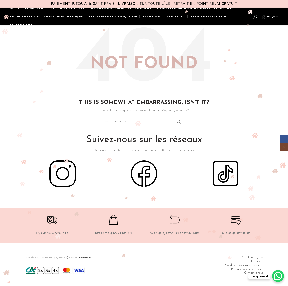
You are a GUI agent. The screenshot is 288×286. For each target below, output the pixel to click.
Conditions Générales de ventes (244, 265)
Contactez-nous (253, 272)
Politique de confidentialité (247, 269)
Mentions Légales (252, 257)
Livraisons (257, 261)
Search (179, 121)
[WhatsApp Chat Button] (278, 276)
